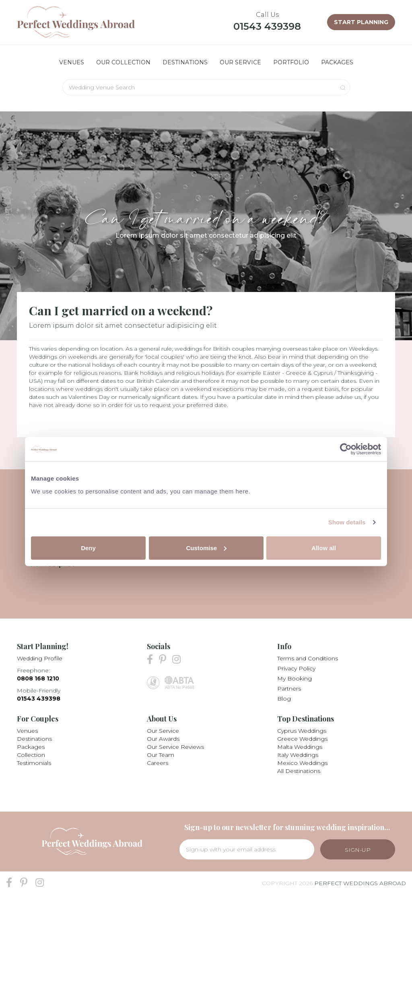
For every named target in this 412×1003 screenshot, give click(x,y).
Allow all (323, 547)
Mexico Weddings (302, 763)
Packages (31, 746)
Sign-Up (358, 849)
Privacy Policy (296, 668)
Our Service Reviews (175, 746)
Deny (88, 547)
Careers (157, 763)
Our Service (163, 730)
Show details (347, 522)
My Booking (294, 678)
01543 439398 (267, 26)
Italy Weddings (297, 754)
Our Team (160, 754)
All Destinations (298, 771)
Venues (27, 730)
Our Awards (163, 738)
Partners (289, 688)
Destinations (34, 738)
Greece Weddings (302, 738)
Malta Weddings (299, 746)
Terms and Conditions (307, 658)
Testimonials (34, 763)
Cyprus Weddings (301, 730)
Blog (284, 698)
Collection (31, 754)
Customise (206, 547)
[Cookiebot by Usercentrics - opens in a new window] (346, 449)
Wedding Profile (39, 658)
